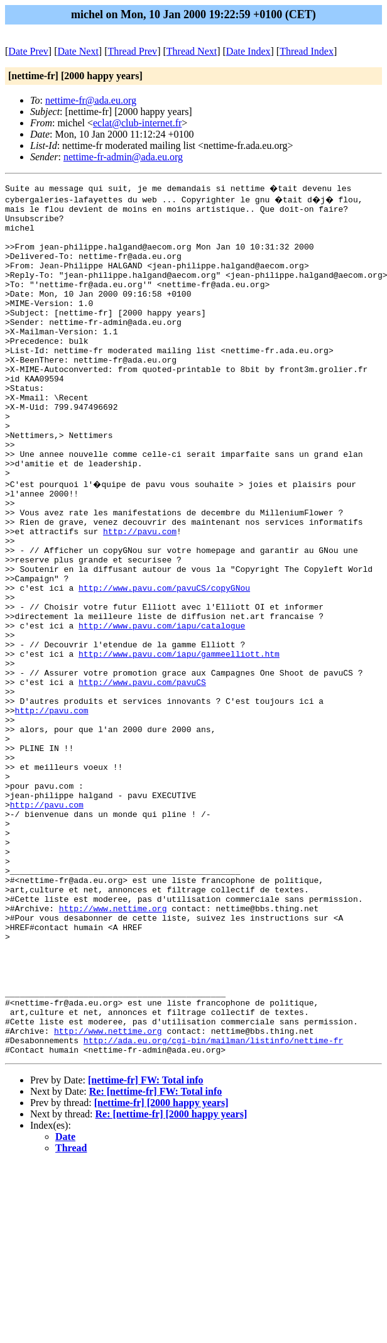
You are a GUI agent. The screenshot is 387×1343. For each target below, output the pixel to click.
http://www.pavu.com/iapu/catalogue (162, 708)
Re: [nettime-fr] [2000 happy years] (171, 1281)
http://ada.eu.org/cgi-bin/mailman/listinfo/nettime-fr (213, 1206)
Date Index (248, 51)
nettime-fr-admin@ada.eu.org (123, 156)
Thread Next (191, 51)
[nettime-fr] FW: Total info (146, 1247)
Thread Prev (132, 51)
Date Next (78, 51)
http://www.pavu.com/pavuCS (142, 776)
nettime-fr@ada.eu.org (90, 100)
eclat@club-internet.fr (137, 123)
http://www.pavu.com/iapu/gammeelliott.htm (179, 742)
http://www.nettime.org (113, 1047)
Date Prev (28, 51)
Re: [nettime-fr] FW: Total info (155, 1259)
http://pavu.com (140, 595)
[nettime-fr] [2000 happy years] (161, 1270)
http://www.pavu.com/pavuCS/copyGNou (164, 663)
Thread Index (307, 51)
